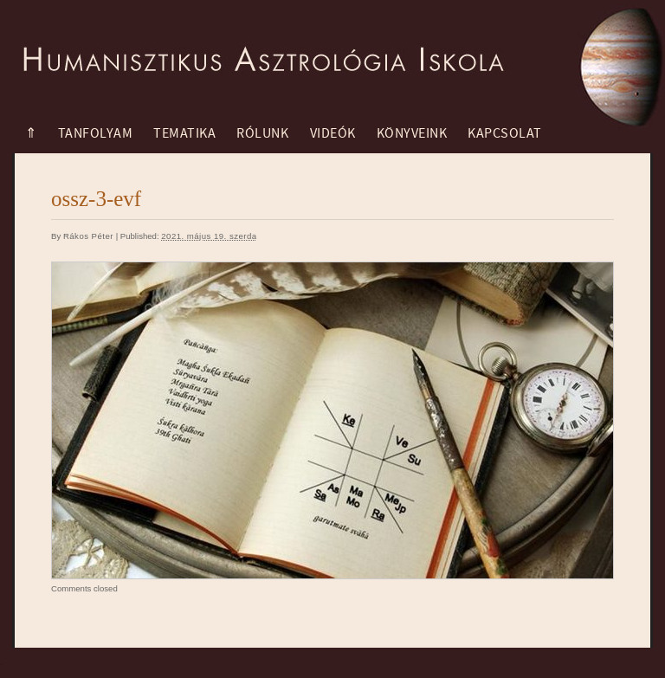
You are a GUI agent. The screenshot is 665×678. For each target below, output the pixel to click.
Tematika (184, 133)
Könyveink (412, 133)
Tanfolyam (95, 133)
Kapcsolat (505, 133)
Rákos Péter (88, 236)
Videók (333, 133)
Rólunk (262, 133)
